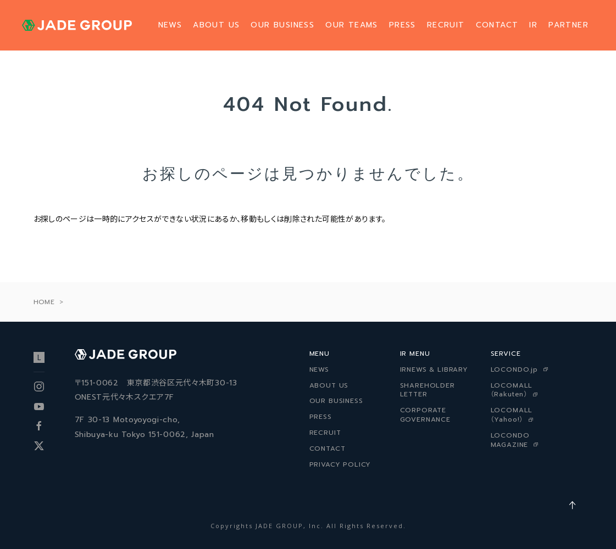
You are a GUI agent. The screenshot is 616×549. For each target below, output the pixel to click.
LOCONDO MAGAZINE (510, 440)
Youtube (39, 406)
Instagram (39, 386)
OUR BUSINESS (282, 25)
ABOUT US (216, 25)
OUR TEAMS (351, 25)
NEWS (170, 25)
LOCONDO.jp (514, 369)
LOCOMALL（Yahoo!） (512, 414)
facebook (39, 426)
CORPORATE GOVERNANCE (425, 414)
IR (533, 25)
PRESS (402, 25)
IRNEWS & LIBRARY (434, 369)
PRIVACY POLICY (340, 464)
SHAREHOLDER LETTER (427, 390)
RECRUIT (446, 25)
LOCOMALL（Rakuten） (512, 390)
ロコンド (39, 357)
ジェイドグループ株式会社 (77, 25)
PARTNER (568, 25)
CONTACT (497, 25)
